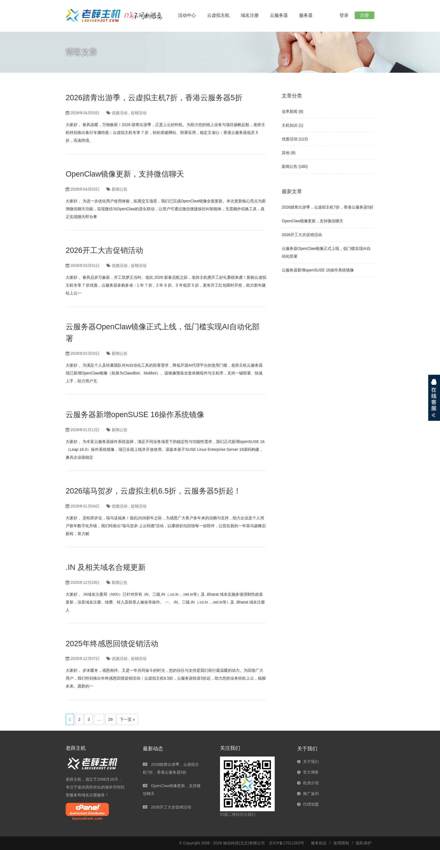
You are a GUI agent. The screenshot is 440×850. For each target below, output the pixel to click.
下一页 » (127, 719)
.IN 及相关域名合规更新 (107, 567)
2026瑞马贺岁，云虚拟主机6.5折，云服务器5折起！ (157, 490)
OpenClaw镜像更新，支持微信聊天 (127, 174)
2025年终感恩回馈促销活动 (114, 643)
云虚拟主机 (218, 15)
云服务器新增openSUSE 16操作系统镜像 (138, 414)
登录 (342, 15)
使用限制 (341, 843)
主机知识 (289, 125)
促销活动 (138, 113)
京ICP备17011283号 (286, 843)
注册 (364, 15)
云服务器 (279, 15)
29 (110, 719)
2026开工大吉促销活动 (106, 250)
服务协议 (319, 843)
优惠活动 (119, 113)
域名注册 (250, 15)
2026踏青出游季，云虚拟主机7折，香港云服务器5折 (157, 97)
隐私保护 (364, 843)
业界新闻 (289, 111)
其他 (286, 152)
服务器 (306, 15)
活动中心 (187, 15)
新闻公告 (119, 189)
